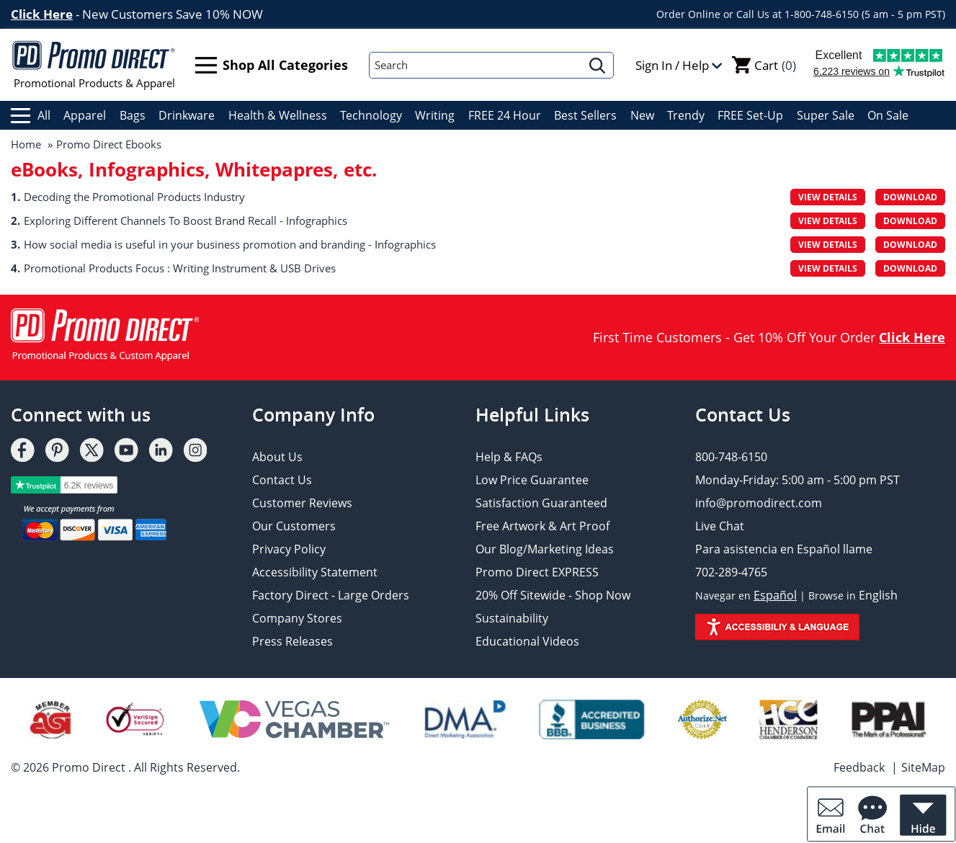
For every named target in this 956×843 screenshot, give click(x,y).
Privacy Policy (289, 549)
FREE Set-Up (750, 115)
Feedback (859, 767)
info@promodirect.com (758, 503)
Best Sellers (585, 115)
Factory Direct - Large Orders (330, 595)
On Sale (887, 115)
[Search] (476, 65)
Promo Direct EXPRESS (537, 572)
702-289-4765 (731, 572)
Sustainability (511, 618)
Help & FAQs (508, 457)
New (642, 115)
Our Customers (294, 526)
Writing (435, 115)
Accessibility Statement (315, 572)
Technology (371, 115)
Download (910, 197)
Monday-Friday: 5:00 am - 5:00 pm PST (797, 480)
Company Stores (297, 618)
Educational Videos (527, 641)
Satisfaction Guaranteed (541, 503)
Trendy (686, 115)
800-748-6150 (731, 457)
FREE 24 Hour (504, 115)
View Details (827, 197)
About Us (277, 457)
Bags (133, 115)
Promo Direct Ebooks (108, 144)
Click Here (42, 14)
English (878, 595)
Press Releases (292, 641)
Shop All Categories (271, 65)
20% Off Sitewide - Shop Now (552, 595)
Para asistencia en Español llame (783, 549)
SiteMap (923, 767)
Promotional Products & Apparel (94, 65)
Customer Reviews (302, 503)
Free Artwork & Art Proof (542, 526)
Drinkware (186, 115)
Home (26, 144)
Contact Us (282, 480)
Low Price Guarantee (532, 480)
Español (775, 595)
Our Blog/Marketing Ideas (544, 549)
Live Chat (719, 526)
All (30, 115)
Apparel (84, 115)
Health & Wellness (277, 115)
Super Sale (825, 115)
